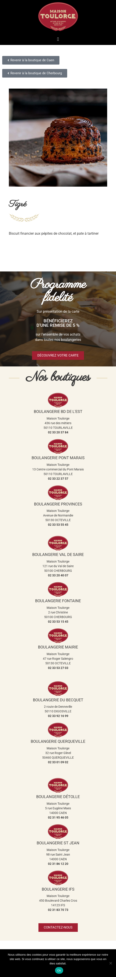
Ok (59, 970)
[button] (58, 39)
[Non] (110, 963)
